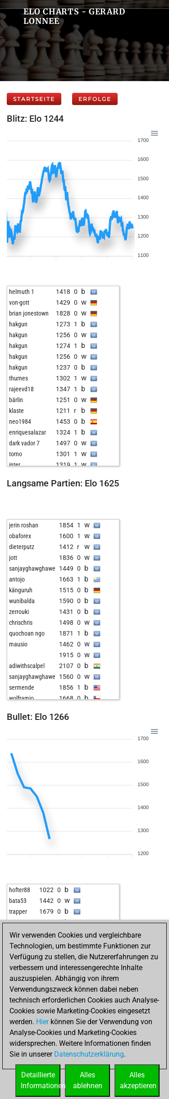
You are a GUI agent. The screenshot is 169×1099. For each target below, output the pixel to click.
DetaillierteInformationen (40, 1080)
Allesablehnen (87, 1080)
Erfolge (94, 99)
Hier (42, 1021)
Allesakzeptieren (138, 1080)
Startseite (34, 99)
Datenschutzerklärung (89, 1054)
